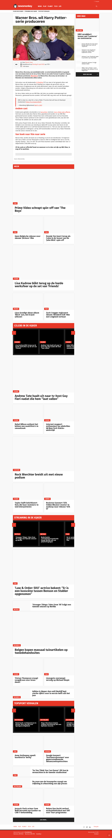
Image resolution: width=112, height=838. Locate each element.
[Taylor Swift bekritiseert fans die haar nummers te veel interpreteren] (28, 491)
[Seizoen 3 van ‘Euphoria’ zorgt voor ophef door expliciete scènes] (78, 50)
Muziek (16, 309)
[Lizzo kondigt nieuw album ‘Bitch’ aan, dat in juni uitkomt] (28, 301)
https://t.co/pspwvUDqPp (33, 102)
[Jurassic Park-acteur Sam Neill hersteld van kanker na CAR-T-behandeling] (28, 797)
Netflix (16, 609)
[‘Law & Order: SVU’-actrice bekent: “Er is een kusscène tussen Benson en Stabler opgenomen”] (43, 567)
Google (47, 751)
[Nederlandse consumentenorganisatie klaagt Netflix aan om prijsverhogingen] (52, 528)
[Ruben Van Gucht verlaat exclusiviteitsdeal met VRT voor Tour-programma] (59, 797)
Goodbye (38, 834)
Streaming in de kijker (30, 11)
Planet (50, 6)
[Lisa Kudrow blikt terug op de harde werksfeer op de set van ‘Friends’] (43, 262)
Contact (96, 834)
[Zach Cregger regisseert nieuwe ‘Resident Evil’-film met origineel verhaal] (59, 301)
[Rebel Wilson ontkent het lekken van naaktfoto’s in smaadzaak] (28, 412)
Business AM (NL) (18, 834)
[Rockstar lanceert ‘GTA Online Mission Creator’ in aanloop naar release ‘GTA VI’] (59, 491)
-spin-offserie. (62, 112)
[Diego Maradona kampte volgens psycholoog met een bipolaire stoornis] (52, 714)
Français (97, 1)
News (40, 6)
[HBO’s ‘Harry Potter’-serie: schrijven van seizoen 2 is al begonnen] (78, 68)
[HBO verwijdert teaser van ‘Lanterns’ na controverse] (87, 24)
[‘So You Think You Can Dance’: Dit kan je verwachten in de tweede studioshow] (21, 771)
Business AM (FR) (30, 834)
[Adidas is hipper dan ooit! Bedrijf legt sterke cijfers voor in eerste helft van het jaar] (21, 693)
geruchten (44, 112)
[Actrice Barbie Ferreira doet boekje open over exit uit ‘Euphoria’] (78, 44)
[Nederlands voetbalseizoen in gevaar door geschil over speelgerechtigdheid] (26, 714)
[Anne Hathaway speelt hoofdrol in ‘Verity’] (28, 744)
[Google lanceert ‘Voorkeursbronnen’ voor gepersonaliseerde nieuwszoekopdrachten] (59, 744)
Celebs (16, 278)
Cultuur (16, 470)
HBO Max (16, 59)
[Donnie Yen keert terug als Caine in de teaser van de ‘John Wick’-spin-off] (59, 224)
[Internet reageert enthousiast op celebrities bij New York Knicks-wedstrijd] (59, 412)
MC (16, 64)
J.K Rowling (39, 82)
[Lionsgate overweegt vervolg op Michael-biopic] (59, 666)
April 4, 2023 (38, 105)
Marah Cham (29, 62)
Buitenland (17, 786)
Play (44, 6)
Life (60, 6)
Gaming (47, 499)
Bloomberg (34, 76)
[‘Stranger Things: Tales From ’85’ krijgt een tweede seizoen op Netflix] (21, 606)
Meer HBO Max (90, 74)
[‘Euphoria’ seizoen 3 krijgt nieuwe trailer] (78, 62)
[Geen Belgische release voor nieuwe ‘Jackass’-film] (28, 224)
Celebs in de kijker (18, 11)
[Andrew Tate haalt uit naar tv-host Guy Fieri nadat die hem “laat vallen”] (43, 375)
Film (15, 232)
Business (17, 645)
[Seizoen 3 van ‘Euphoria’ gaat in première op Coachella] (78, 56)
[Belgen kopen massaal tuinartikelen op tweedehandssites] (43, 629)
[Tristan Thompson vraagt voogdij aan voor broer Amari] (28, 666)
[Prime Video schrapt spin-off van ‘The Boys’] (43, 187)
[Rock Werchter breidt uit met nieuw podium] (43, 454)
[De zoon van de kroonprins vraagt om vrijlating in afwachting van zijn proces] (21, 783)
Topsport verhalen (43, 11)
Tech (55, 6)
